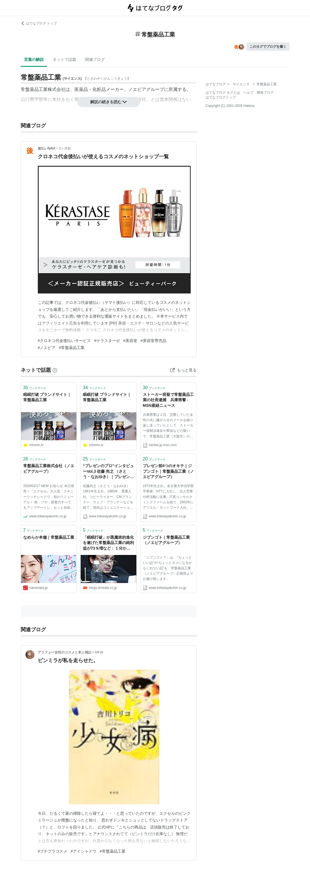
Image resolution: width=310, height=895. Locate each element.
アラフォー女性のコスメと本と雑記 (65, 652)
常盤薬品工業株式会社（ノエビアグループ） (48, 468)
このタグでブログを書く (268, 47)
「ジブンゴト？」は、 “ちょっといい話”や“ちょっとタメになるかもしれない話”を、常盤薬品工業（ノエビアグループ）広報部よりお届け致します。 (168, 568)
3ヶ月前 (65, 148)
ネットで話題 (64, 59)
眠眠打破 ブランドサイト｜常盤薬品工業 (47, 397)
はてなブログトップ (221, 97)
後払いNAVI (46, 148)
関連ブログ (95, 59)
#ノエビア (47, 347)
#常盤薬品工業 (72, 347)
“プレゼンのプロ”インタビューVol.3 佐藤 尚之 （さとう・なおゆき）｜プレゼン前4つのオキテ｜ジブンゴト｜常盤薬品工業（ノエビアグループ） (108, 471)
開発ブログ (265, 93)
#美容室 (130, 340)
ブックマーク (34, 387)
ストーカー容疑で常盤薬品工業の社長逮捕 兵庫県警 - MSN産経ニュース (168, 400)
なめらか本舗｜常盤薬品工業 (48, 537)
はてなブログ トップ (39, 23)
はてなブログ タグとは (223, 93)
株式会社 (57, 89)
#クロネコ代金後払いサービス (64, 340)
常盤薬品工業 (34, 89)
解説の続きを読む (108, 102)
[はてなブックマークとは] (55, 370)
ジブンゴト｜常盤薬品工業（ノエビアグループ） (166, 540)
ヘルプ (248, 93)
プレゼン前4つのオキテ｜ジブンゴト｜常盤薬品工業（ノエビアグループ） (168, 471)
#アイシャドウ (83, 851)
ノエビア (137, 89)
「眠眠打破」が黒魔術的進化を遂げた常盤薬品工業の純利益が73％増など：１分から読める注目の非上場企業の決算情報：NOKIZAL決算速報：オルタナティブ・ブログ (108, 543)
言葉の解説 (34, 59)
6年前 (99, 652)
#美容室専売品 (153, 340)
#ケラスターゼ (107, 340)
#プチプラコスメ (52, 851)
